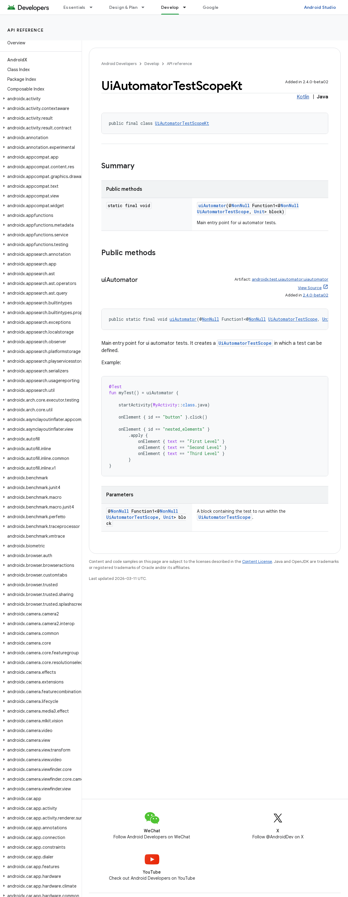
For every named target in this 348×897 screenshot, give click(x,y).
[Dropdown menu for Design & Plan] (145, 7)
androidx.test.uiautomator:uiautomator (290, 279)
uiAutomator (212, 205)
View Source (310, 287)
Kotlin (303, 97)
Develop (151, 63)
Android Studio (320, 7)
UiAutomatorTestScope (223, 211)
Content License (257, 561)
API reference (25, 30)
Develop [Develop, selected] (170, 7)
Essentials (74, 7)
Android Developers (119, 63)
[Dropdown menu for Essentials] (94, 7)
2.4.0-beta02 (315, 295)
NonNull (240, 205)
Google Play (215, 7)
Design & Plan (123, 7)
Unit (259, 211)
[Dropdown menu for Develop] (187, 7)
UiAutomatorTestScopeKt (182, 123)
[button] (39, 99)
